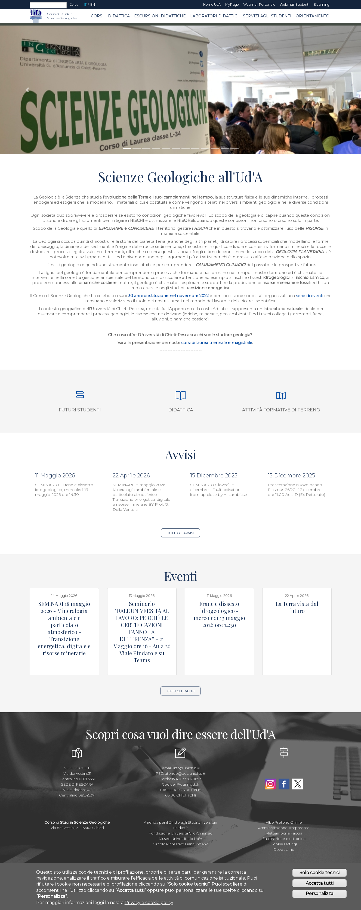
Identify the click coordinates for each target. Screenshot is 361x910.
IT (85, 4)
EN (92, 4)
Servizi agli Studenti (267, 16)
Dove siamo (283, 849)
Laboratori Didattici (214, 16)
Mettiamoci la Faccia (284, 833)
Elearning (321, 4)
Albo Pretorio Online (284, 822)
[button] (27, 90)
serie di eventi (310, 295)
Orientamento (312, 16)
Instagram (270, 784)
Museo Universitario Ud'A (180, 838)
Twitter (297, 784)
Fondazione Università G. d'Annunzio (180, 833)
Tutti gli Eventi (181, 691)
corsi (185, 342)
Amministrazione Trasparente (284, 828)
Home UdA (212, 4)
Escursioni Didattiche (160, 16)
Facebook (284, 784)
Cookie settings (283, 844)
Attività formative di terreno (281, 410)
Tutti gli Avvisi (180, 533)
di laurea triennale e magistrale (221, 342)
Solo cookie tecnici (320, 872)
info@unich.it (186, 768)
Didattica (119, 16)
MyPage (232, 4)
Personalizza (319, 893)
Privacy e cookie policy (149, 902)
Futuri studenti (80, 410)
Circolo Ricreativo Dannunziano (180, 844)
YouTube (284, 771)
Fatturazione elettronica (284, 838)
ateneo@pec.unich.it (185, 773)
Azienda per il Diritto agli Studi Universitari (180, 822)
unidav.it (180, 828)
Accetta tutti (320, 883)
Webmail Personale (259, 4)
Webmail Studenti (294, 4)
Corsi (97, 16)
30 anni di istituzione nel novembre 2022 (168, 295)
